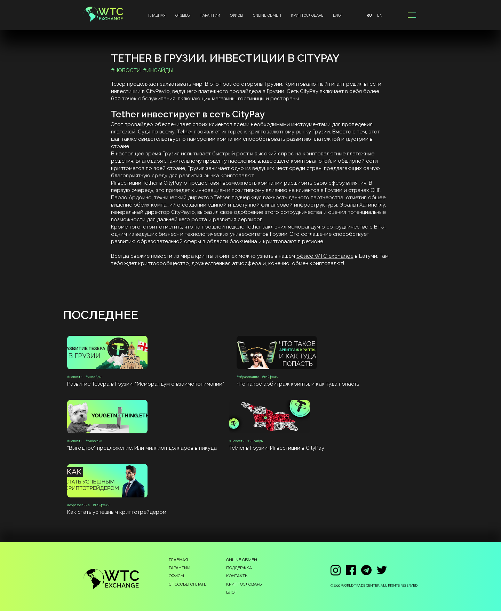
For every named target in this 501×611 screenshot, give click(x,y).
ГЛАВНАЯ (157, 15)
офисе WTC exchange (324, 256)
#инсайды (158, 70)
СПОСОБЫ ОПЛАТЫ (188, 584)
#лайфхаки (270, 377)
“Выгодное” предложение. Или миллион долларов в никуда (142, 448)
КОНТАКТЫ (237, 575)
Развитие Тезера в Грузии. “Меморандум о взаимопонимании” (145, 384)
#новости (126, 70)
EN (379, 15)
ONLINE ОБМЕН (267, 15)
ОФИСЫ (236, 15)
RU (369, 15)
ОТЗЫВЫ (183, 15)
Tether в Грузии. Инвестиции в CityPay (276, 448)
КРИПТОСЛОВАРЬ (307, 15)
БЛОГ (338, 15)
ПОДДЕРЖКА (239, 567)
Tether (184, 132)
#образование (248, 377)
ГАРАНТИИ (210, 15)
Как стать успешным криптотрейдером (116, 512)
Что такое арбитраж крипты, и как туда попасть (298, 384)
